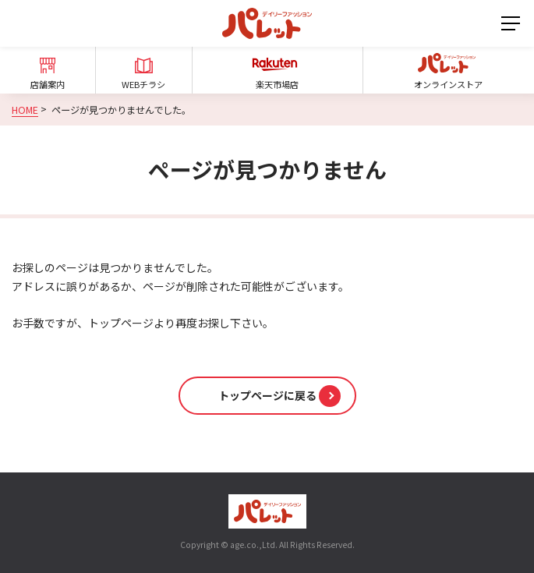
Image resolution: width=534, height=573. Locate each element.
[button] (267, 396)
